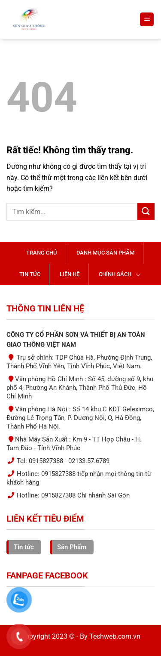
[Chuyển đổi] (138, 274)
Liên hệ (69, 274)
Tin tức (29, 274)
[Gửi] (146, 211)
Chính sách (115, 274)
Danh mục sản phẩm (105, 252)
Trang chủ (41, 252)
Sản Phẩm (71, 547)
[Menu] (147, 19)
